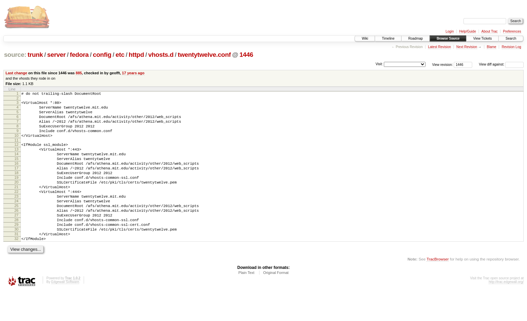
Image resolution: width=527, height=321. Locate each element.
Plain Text (246, 303)
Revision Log (511, 47)
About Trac (489, 31)
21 (16, 205)
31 (16, 262)
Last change (16, 73)
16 (16, 176)
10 (16, 144)
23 (16, 216)
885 (79, 73)
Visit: (379, 64)
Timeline (388, 38)
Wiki (365, 38)
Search (510, 38)
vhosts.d (160, 54)
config (102, 54)
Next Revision (466, 47)
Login (450, 31)
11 (16, 149)
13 (16, 159)
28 (16, 245)
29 (16, 251)
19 (16, 194)
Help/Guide (467, 31)
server (56, 54)
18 (16, 188)
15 (16, 171)
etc (120, 54)
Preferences (512, 31)
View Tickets (482, 38)
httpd (136, 54)
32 (16, 268)
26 (16, 234)
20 (16, 199)
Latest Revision (439, 47)
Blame (491, 47)
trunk (35, 54)
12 (16, 154)
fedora (79, 54)
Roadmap (415, 38)
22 (16, 211)
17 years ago (133, 73)
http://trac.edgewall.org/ (506, 312)
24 (16, 222)
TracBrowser (438, 289)
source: (15, 54)
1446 (246, 54)
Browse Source (448, 38)
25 (16, 228)
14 (16, 165)
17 (16, 182)
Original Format (276, 303)
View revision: (442, 64)
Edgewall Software (65, 312)
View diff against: (501, 64)
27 (16, 239)
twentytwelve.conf (204, 54)
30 (16, 256)
